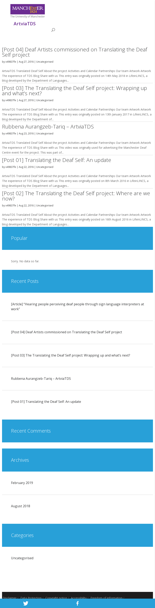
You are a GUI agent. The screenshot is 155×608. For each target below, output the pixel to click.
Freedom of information (106, 598)
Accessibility (79, 598)
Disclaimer (9, 598)
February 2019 (22, 483)
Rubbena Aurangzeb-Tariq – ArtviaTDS (48, 126)
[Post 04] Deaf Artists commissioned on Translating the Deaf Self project (74, 52)
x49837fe (10, 61)
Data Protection (31, 598)
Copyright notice (56, 598)
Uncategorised (44, 61)
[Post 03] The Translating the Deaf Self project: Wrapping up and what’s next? (74, 90)
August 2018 (20, 506)
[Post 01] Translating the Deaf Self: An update (56, 160)
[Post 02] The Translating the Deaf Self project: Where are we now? (76, 195)
